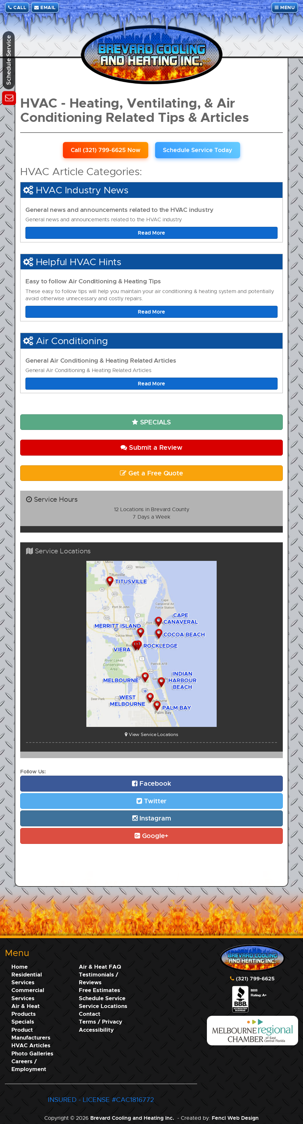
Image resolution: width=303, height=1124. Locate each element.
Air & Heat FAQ (100, 966)
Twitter (151, 801)
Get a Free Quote (151, 473)
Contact (89, 1013)
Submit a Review (151, 447)
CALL (17, 7)
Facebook (151, 783)
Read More (151, 232)
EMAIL (45, 7)
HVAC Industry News (82, 189)
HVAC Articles (30, 1045)
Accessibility (96, 1029)
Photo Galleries (32, 1053)
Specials (22, 1021)
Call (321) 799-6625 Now (105, 149)
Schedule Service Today (197, 149)
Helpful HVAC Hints (78, 261)
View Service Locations (151, 734)
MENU (285, 7)
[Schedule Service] (9, 97)
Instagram (151, 818)
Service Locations (103, 1005)
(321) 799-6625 (255, 978)
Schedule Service (102, 998)
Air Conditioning (72, 340)
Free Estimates (99, 990)
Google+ (151, 835)
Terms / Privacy (100, 1021)
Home (19, 966)
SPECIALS (151, 422)
